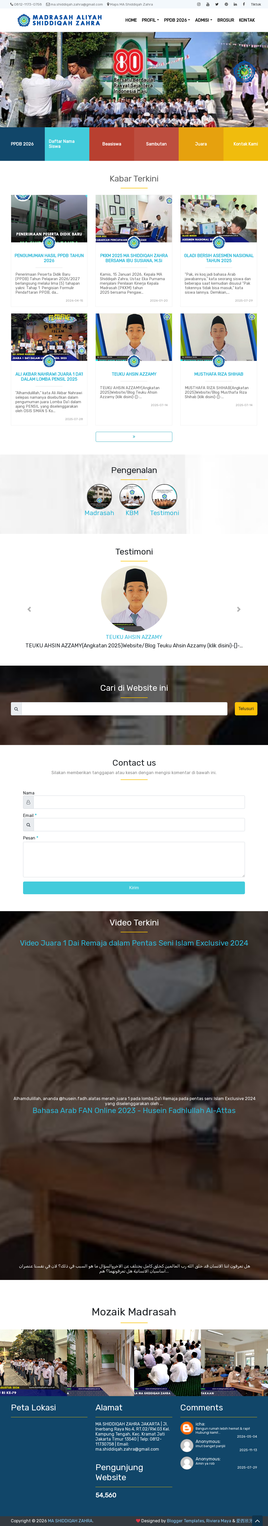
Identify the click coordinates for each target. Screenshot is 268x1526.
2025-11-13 (248, 1450)
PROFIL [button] (149, 20)
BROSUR (225, 20)
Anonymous (207, 1441)
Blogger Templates (185, 1520)
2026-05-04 (247, 1436)
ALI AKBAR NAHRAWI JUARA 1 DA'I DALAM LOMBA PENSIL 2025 (49, 377)
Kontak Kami (246, 144)
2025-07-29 (247, 1467)
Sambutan (156, 144)
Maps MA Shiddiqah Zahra (130, 4)
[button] (29, 609)
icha (200, 1424)
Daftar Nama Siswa (61, 144)
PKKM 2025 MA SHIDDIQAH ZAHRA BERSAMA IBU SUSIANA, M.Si (134, 258)
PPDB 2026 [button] (175, 20)
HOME (131, 20)
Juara (201, 144)
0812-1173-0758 (26, 4)
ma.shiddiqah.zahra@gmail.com (74, 4)
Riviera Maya (218, 1520)
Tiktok (256, 4)
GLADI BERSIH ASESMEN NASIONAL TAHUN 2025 (219, 258)
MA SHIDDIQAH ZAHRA (70, 1520)
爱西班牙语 (246, 1520)
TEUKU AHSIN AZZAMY (134, 374)
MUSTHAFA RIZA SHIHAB (218, 374)
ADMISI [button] (202, 20)
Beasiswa (111, 144)
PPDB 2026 (22, 144)
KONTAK (247, 20)
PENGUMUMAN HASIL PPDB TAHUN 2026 (49, 258)
